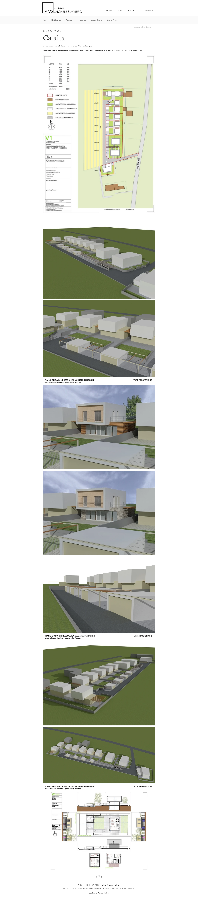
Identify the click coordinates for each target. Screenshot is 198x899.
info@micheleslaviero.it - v (94, 888)
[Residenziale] (56, 20)
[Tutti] (46, 20)
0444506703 (71, 888)
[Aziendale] (70, 20)
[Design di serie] (96, 20)
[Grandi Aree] (113, 20)
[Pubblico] (82, 20)
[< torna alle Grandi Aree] (142, 27)
